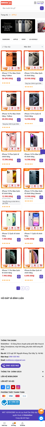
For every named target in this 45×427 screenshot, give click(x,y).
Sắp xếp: (6, 47)
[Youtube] (13, 387)
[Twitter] (8, 387)
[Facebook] (3, 387)
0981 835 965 (14, 357)
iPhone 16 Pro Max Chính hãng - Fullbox (11, 115)
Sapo (27, 418)
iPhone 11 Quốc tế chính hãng (33, 235)
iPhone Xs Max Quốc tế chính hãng (33, 271)
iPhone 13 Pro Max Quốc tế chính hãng (11, 192)
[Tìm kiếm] (42, 8)
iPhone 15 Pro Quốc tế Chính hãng (33, 115)
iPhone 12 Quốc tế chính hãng (11, 235)
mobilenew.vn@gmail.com (15, 360)
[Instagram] (18, 387)
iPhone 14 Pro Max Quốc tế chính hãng (34, 155)
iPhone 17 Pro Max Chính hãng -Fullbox (11, 74)
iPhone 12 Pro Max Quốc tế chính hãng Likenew (34, 192)
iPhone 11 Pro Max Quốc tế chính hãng (11, 271)
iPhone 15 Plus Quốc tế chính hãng (10, 155)
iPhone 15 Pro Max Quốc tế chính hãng (34, 74)
